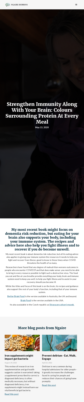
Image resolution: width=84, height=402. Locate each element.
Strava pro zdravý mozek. (62, 304)
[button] (76, 4)
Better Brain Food (16, 296)
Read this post (12, 394)
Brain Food (26, 300)
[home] (16, 4)
